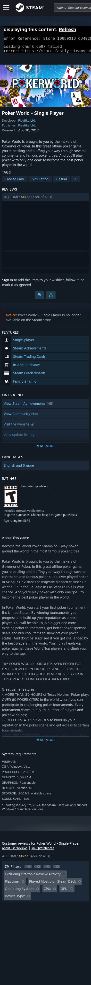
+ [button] (76, 182)
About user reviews (14, 851)
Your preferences (43, 851)
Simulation (40, 182)
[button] (45, 200)
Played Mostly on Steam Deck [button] (52, 884)
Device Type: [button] (15, 899)
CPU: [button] (47, 891)
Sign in (7, 283)
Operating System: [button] (19, 891)
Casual (61, 182)
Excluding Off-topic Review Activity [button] (33, 877)
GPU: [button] (64, 891)
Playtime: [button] (12, 884)
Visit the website (19, 427)
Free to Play (14, 182)
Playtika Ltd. (27, 123)
